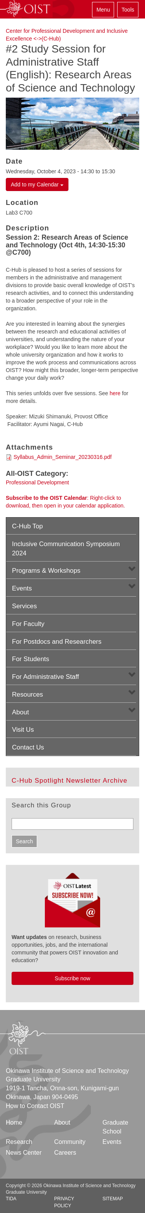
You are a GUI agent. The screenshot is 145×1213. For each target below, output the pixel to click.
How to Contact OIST (35, 1106)
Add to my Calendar (37, 184)
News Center (23, 1152)
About (20, 712)
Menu (103, 10)
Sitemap (112, 1198)
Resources (27, 694)
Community (69, 1142)
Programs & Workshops (46, 570)
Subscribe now (72, 978)
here (114, 393)
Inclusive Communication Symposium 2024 (66, 548)
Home (14, 1122)
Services (24, 606)
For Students (30, 659)
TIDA (11, 1198)
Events (22, 588)
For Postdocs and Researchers (56, 641)
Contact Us (28, 747)
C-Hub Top (27, 526)
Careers (65, 1152)
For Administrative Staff (45, 676)
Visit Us (23, 729)
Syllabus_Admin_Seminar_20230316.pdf (63, 457)
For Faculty (28, 624)
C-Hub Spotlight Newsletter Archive (69, 780)
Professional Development (37, 482)
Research (19, 1142)
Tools (127, 10)
